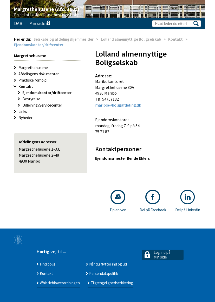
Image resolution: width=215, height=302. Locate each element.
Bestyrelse (31, 98)
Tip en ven (117, 201)
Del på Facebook (153, 201)
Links (22, 111)
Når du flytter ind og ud (108, 264)
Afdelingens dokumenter (38, 73)
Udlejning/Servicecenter (42, 105)
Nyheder (25, 117)
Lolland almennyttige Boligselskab (131, 39)
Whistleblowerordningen (60, 282)
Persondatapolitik (103, 273)
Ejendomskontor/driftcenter (47, 92)
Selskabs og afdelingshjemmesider (64, 39)
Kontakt (175, 39)
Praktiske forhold (32, 80)
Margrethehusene (33, 67)
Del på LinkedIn (187, 201)
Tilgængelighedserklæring (112, 282)
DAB (18, 23)
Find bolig (47, 264)
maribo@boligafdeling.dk (118, 105)
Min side (39, 23)
